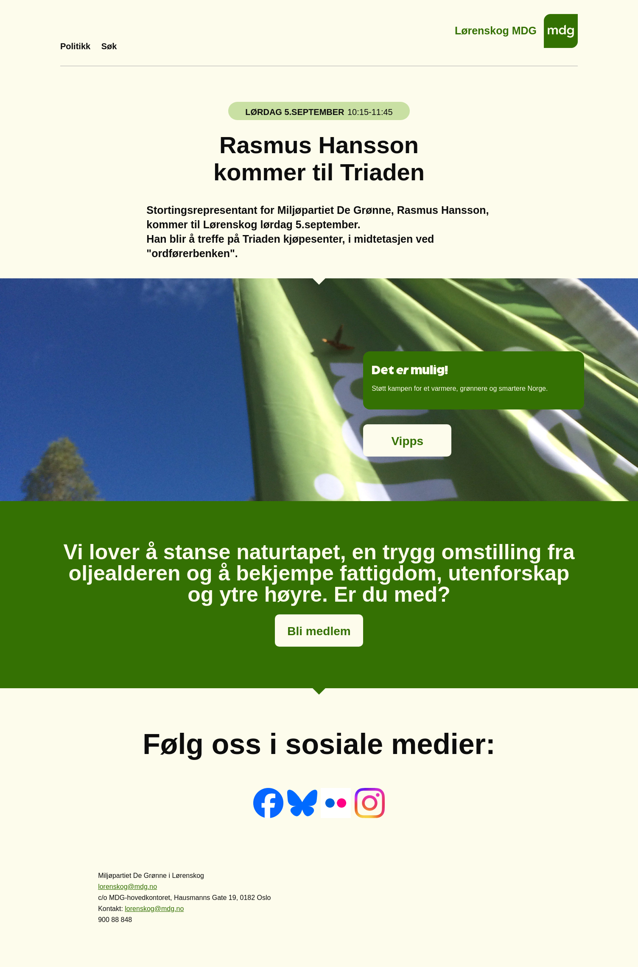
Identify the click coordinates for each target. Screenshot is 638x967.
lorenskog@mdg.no (127, 886)
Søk (109, 46)
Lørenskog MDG (496, 28)
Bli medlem (318, 631)
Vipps (407, 441)
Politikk (75, 46)
